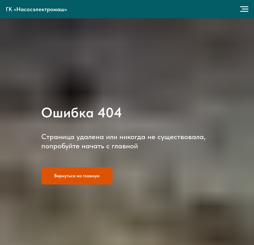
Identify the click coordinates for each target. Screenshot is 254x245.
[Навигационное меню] (244, 9)
